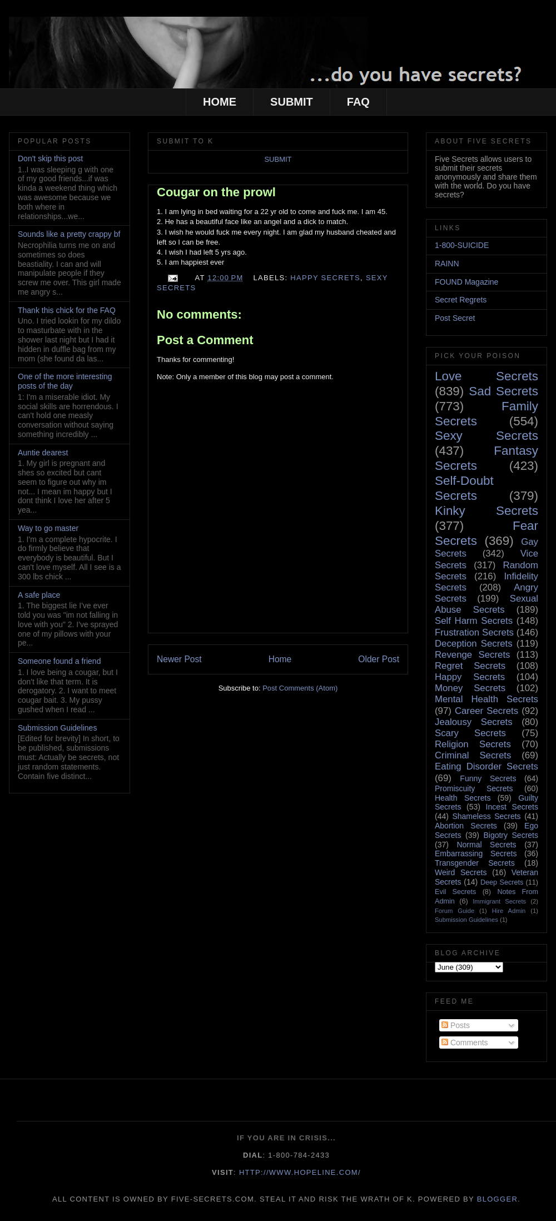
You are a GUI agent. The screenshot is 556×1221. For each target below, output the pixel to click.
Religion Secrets (473, 744)
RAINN (447, 263)
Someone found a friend (59, 661)
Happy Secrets (325, 278)
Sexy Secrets (486, 436)
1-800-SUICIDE (462, 245)
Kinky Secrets (486, 511)
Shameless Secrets (486, 816)
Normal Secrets (486, 844)
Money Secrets (470, 688)
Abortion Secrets (466, 825)
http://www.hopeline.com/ (300, 1172)
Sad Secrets (503, 391)
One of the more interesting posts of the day (65, 381)
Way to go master (48, 528)
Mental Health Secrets (486, 699)
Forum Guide (454, 910)
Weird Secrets (461, 872)
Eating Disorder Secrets (486, 766)
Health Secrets (462, 797)
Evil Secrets (455, 892)
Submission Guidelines (57, 727)
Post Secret (455, 318)
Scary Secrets (470, 733)
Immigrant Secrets (499, 901)
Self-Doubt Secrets (464, 488)
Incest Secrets (512, 806)
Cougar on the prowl (216, 192)
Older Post (378, 659)
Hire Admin (509, 910)
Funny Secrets (488, 778)
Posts (455, 1025)
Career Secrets (486, 711)
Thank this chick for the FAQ (67, 310)
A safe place (39, 594)
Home (280, 659)
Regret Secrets (470, 666)
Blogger (497, 1199)
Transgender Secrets (475, 862)
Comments (464, 1042)
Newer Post (179, 659)
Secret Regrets (461, 299)
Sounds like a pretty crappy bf (69, 234)
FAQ (358, 102)
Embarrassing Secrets (476, 853)
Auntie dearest (43, 452)
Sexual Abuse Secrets (486, 604)
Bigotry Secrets (510, 835)
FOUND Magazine (466, 281)
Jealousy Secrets (474, 722)
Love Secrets (486, 376)
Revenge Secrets (472, 654)
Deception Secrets (474, 643)
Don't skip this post (50, 158)
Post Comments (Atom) (299, 688)
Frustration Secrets (474, 632)
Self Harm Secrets (474, 621)
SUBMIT (291, 102)
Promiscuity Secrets (474, 788)
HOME (219, 102)
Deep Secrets (501, 882)
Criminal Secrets (473, 755)
